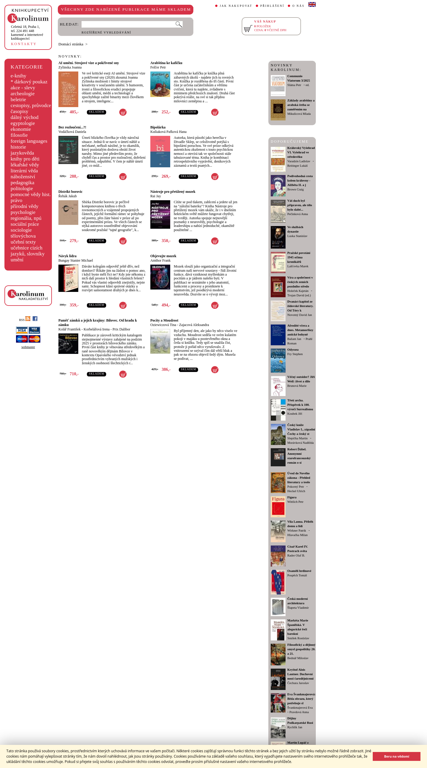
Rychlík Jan (294, 727)
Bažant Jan (294, 339)
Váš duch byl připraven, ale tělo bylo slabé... (299, 205)
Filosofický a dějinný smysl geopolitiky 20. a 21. (301, 649)
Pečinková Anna (297, 214)
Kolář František (69, 329)
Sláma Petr (294, 85)
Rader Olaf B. (296, 555)
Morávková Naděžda (300, 442)
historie (18, 147)
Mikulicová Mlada (299, 113)
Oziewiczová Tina (163, 325)
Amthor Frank (160, 260)
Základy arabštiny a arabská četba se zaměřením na (301, 105)
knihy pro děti (25, 159)
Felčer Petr (158, 67)
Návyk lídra (67, 256)
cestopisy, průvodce (31, 105)
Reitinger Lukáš (297, 165)
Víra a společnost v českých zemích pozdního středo (300, 282)
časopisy (19, 111)
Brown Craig (295, 189)
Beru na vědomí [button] (396, 756)
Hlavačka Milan (297, 535)
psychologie (23, 212)
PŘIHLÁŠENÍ (272, 5)
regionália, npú (26, 218)
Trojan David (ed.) (299, 295)
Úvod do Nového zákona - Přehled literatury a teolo (298, 478)
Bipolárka (157, 127)
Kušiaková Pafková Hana (168, 132)
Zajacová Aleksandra (194, 325)
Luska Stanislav (297, 236)
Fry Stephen (295, 354)
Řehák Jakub (67, 196)
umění (17, 260)
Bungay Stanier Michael (75, 260)
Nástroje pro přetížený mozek (172, 192)
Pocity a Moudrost (164, 320)
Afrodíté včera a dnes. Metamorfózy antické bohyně (300, 330)
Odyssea (293, 349)
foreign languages (29, 141)
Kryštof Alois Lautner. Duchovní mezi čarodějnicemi (300, 674)
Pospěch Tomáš (297, 575)
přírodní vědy (25, 206)
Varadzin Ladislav (298, 161)
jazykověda (22, 153)
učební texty (23, 242)
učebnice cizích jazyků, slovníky (28, 251)
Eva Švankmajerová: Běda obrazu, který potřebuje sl (301, 699)
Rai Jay (155, 196)
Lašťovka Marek (297, 266)
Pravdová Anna (299, 712)
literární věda (24, 171)
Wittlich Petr (295, 501)
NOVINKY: (70, 56)
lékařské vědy (25, 165)
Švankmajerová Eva (300, 707)
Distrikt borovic (70, 192)
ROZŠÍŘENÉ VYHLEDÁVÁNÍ (106, 32)
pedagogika (22, 182)
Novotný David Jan (299, 315)
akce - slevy (23, 87)
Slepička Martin (297, 438)
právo (16, 200)
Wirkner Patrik (296, 530)
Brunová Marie (297, 385)
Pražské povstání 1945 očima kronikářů (298, 257)
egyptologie (23, 123)
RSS (24, 320)
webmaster (28, 347)
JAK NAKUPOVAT (236, 5)
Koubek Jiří (294, 413)
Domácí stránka (70, 44)
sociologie (21, 230)
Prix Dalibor (121, 329)
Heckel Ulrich (296, 491)
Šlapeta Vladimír (298, 607)
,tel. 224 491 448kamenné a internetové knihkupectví (27, 33)
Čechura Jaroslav (298, 683)
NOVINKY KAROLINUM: (286, 67)
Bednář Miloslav (297, 658)
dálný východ (25, 117)
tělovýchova (23, 236)
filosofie (19, 135)
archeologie (23, 93)
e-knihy (18, 76)
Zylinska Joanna (70, 67)
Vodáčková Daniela (72, 132)
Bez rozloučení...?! (72, 127)
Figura (292, 497)
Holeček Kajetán (297, 290)
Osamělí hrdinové (299, 571)
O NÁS (298, 5)
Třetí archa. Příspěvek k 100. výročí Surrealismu (300, 405)
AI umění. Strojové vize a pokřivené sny (88, 63)
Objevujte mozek (163, 256)
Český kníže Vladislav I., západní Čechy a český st (301, 429)
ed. (308, 85)
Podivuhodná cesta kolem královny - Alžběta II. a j (300, 180)
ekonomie (21, 129)
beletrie (18, 99)
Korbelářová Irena (97, 329)
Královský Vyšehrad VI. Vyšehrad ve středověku (301, 152)
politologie (22, 188)
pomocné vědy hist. (31, 194)
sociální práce (25, 224)
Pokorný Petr (295, 486)
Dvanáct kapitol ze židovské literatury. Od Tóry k (300, 306)
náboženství (23, 176)
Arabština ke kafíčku (166, 63)
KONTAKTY (24, 44)
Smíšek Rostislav (298, 638)
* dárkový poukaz (29, 82)
